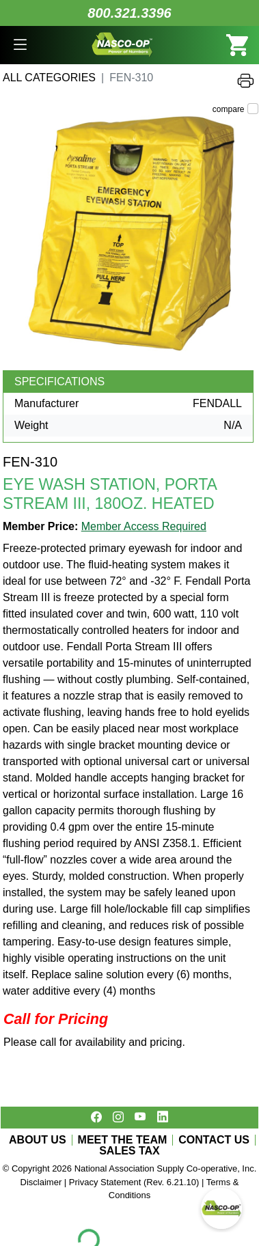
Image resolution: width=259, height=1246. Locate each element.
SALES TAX (129, 1151)
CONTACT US (213, 1140)
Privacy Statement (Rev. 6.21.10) (134, 1182)
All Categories (49, 77)
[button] (20, 45)
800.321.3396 (129, 12)
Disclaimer (41, 1182)
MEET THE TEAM (122, 1140)
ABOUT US (37, 1140)
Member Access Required (143, 526)
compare (229, 109)
